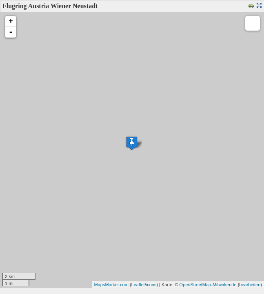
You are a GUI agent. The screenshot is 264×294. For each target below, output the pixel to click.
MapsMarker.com (111, 284)
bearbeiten (249, 284)
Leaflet (138, 284)
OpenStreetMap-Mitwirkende (208, 284)
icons (151, 284)
